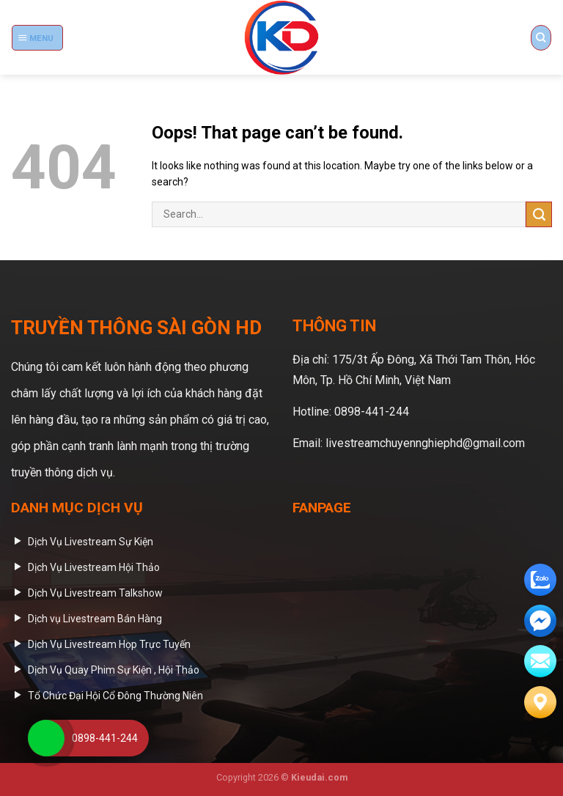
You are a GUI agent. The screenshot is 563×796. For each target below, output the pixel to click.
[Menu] (37, 38)
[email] (540, 621)
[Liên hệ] (540, 702)
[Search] (541, 38)
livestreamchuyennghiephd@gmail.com (425, 443)
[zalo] (540, 580)
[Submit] (539, 214)
